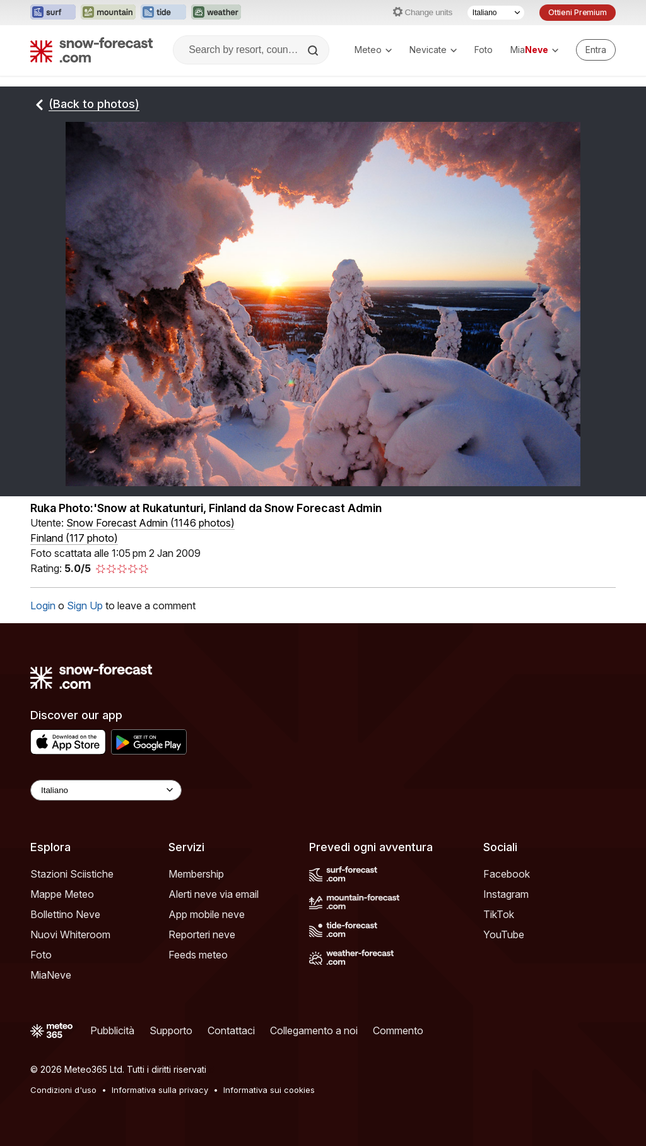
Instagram (506, 894)
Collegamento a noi (314, 1030)
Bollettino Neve (65, 914)
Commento (398, 1030)
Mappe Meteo (62, 894)
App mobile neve (206, 914)
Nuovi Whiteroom (70, 934)
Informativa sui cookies (269, 1090)
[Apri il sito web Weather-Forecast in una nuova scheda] (216, 12)
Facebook (506, 874)
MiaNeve (50, 975)
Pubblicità (112, 1030)
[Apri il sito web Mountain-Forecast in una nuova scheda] (108, 12)
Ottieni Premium (577, 12)
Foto (483, 49)
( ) (150, 522)
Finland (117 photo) (74, 538)
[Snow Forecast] (91, 50)
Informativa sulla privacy (160, 1090)
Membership (196, 874)
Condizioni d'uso (63, 1090)
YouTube (503, 934)
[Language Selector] (106, 790)
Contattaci (231, 1030)
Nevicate (433, 49)
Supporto (171, 1030)
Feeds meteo (198, 954)
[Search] (314, 50)
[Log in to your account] (596, 50)
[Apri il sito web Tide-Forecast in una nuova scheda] (163, 12)
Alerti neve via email (213, 894)
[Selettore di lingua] (495, 13)
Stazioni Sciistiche (72, 874)
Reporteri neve (201, 934)
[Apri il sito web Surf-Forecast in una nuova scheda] (53, 12)
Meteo (373, 49)
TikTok (498, 914)
